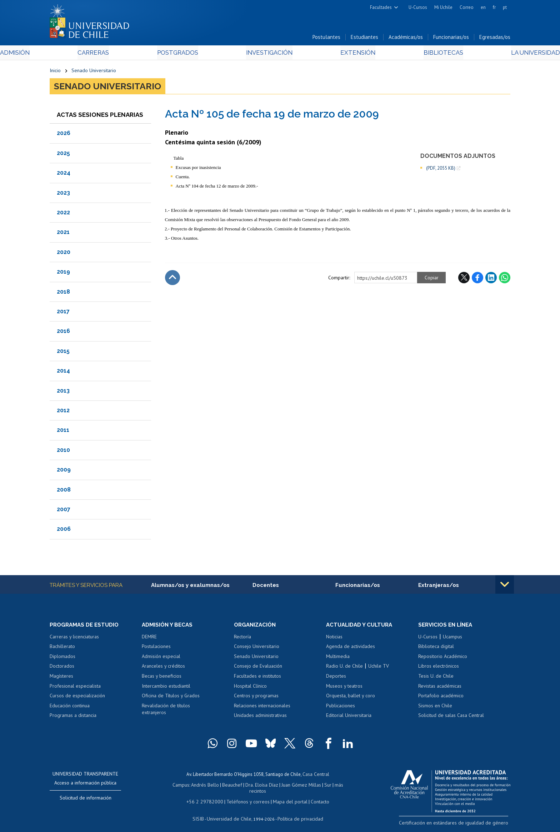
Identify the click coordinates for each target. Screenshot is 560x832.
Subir (172, 279)
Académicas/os (406, 38)
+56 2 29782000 (207, 796)
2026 (63, 134)
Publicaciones (340, 707)
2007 (63, 510)
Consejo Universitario (256, 648)
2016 (63, 332)
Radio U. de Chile (344, 668)
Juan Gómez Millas (291, 786)
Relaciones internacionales (262, 707)
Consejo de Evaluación (258, 668)
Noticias (334, 639)
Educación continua (70, 707)
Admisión (66, 54)
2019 (63, 273)
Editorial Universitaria (348, 717)
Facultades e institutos (257, 678)
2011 (63, 431)
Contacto (314, 796)
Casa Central (316, 776)
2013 (63, 392)
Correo (467, 7)
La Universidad (483, 54)
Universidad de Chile (230, 812)
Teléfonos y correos (247, 796)
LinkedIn (491, 279)
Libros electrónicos (438, 668)
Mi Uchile (443, 7)
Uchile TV (378, 668)
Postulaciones (156, 648)
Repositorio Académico (442, 658)
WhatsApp (504, 279)
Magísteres (61, 678)
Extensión (340, 54)
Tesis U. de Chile (436, 678)
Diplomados (62, 658)
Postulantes (326, 38)
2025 (63, 154)
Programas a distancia (73, 717)
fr (494, 7)
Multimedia (338, 658)
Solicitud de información (85, 800)
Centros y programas (256, 697)
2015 (63, 352)
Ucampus (452, 639)
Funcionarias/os (451, 38)
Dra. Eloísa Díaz (253, 786)
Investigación (269, 54)
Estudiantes (364, 38)
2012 (63, 411)
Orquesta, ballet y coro (350, 697)
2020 (63, 253)
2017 (63, 313)
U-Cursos (418, 7)
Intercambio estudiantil (166, 688)
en (483, 7)
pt (505, 7)
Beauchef (224, 786)
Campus (176, 786)
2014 (63, 372)
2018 (63, 293)
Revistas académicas (439, 688)
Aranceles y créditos (163, 668)
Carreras (127, 54)
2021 (63, 233)
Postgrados (194, 54)
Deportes (336, 678)
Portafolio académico (441, 697)
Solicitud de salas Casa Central (451, 717)
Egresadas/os (494, 38)
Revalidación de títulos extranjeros (166, 711)
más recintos (335, 786)
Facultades (381, 7)
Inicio (55, 72)
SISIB (202, 812)
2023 (63, 194)
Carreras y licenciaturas (74, 639)
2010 (63, 451)
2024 (63, 174)
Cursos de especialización (77, 697)
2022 (63, 214)
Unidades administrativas (260, 717)
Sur (316, 786)
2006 (64, 530)
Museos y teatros (344, 688)
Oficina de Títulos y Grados (171, 697)
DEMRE (149, 639)
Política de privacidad (297, 812)
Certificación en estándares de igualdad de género (460, 824)
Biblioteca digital (436, 648)
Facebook (477, 279)
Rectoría (242, 639)
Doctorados (62, 668)
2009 (64, 471)
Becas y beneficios (161, 678)
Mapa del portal (286, 796)
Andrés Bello (199, 786)
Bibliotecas (408, 54)
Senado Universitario (93, 72)
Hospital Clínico (250, 688)
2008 (64, 491)
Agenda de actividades (350, 648)
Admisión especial (161, 658)
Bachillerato (62, 648)
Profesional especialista (75, 688)
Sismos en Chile (435, 707)
